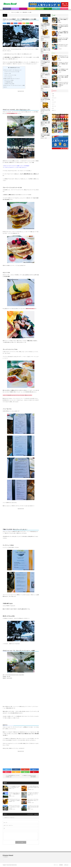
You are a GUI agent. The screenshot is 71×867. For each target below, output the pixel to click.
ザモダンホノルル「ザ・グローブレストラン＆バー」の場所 (14, 85)
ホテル (31, 8)
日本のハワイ (54, 110)
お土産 (48, 8)
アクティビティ (6, 8)
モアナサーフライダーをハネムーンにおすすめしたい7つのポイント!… (14, 807)
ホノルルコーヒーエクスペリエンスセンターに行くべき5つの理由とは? (63, 83)
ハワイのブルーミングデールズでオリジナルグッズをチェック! (45, 110)
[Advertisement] (21, 99)
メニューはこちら (8, 76)
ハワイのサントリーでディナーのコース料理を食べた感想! (45, 74)
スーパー (23, 8)
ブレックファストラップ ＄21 (10, 75)
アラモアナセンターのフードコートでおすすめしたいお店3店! (45, 37)
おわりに (5, 87)
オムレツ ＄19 (7, 73)
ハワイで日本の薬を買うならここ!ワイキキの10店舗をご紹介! (12, 776)
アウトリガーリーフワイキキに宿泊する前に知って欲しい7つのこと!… (33, 800)
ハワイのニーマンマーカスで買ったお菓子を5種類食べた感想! (45, 135)
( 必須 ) (5, 822)
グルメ (40, 8)
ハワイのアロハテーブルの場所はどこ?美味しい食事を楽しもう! (45, 123)
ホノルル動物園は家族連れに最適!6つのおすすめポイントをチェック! (45, 25)
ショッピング (15, 8)
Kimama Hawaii (8, 855)
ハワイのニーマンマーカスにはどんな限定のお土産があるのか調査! (63, 26)
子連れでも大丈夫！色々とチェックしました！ (11, 78)
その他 (56, 8)
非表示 (18, 67)
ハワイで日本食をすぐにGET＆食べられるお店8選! (45, 99)
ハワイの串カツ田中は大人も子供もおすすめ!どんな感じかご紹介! (33, 787)
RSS (3, 860)
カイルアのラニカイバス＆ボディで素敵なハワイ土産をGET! (45, 50)
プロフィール (64, 8)
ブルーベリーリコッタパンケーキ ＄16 (11, 71)
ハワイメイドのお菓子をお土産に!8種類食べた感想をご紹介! (63, 33)
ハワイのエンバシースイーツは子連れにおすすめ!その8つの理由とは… (33, 807)
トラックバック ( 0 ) (30, 814)
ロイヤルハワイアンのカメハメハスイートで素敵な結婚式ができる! (14, 793)
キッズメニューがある (8, 80)
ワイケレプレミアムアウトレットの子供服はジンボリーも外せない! (45, 62)
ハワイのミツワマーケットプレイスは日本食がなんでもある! (45, 87)
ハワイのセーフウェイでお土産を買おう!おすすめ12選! (63, 39)
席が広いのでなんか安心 (9, 83)
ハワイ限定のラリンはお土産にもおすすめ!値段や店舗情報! (29, 776)
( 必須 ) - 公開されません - (8, 825)
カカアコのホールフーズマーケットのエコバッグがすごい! (63, 46)
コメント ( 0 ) (36, 814)
